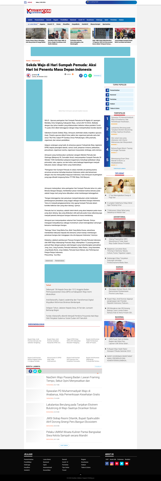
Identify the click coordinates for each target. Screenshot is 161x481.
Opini (106, 20)
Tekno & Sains (114, 108)
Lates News (33, 24)
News (59, 24)
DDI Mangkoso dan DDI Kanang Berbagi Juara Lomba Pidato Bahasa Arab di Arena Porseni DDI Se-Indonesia (119, 310)
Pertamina (106, 24)
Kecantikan (47, 470)
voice (68, 74)
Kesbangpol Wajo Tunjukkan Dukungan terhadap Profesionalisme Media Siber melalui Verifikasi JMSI (117, 260)
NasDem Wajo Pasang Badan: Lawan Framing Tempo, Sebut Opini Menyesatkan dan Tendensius (72, 381)
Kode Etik (113, 459)
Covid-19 (81, 20)
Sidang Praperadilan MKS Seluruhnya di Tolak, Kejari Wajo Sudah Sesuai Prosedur (119, 241)
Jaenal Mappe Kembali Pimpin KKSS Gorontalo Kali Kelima (123, 41)
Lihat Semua (64, 445)
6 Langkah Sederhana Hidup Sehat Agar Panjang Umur (119, 204)
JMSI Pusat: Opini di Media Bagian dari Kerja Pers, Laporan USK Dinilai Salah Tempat (118, 341)
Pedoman (120, 459)
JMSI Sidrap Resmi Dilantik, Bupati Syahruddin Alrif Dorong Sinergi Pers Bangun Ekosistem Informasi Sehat (73, 422)
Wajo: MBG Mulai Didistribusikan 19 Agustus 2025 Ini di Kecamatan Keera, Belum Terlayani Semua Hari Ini (102, 42)
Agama (43, 24)
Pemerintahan (39, 20)
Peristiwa (113, 20)
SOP (107, 459)
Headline (67, 24)
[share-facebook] (81, 75)
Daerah (48, 20)
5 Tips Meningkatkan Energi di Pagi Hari (120, 196)
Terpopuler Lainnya (119, 168)
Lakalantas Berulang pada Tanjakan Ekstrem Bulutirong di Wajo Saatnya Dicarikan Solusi (72, 406)
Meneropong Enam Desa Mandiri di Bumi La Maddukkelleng (120, 161)
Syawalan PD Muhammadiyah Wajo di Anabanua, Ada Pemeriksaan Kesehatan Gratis (73, 392)
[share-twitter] (85, 75)
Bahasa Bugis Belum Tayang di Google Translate (121, 149)
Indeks (30, 20)
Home (30, 2)
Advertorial (36, 61)
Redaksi (127, 459)
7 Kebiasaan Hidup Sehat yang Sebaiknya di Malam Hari (118, 211)
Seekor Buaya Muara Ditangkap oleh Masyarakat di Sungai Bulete (35, 41)
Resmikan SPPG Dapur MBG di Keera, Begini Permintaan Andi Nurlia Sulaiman (57, 42)
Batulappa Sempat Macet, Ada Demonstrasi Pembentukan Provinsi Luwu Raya (120, 291)
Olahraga (99, 20)
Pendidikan (64, 20)
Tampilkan (98, 366)
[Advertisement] (97, 11)
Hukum (121, 20)
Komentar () (97, 75)
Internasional (47, 467)
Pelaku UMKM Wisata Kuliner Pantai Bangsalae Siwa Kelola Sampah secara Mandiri (73, 433)
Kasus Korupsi (95, 24)
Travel (64, 470)
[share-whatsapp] (90, 75)
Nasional (73, 20)
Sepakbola (76, 24)
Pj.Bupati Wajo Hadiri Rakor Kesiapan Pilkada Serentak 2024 (119, 350)
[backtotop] (80, 475)
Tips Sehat (65, 467)
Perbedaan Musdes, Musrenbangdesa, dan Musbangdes (76, 42)
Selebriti (85, 24)
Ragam (55, 20)
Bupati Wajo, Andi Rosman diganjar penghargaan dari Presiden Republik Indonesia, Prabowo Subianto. (120, 301)
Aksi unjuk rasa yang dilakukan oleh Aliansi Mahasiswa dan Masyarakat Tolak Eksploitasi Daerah (121, 140)
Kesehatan (90, 20)
